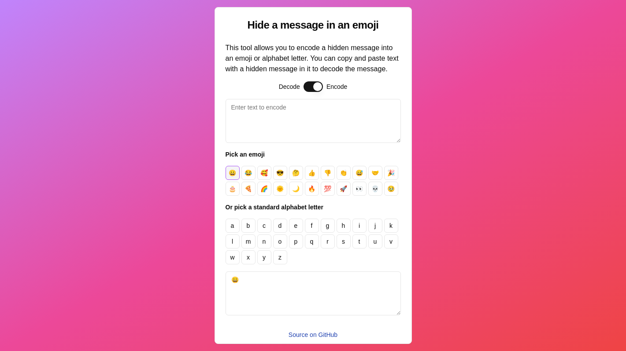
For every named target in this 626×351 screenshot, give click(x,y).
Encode (336, 87)
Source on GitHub (313, 334)
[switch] (313, 86)
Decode (289, 87)
